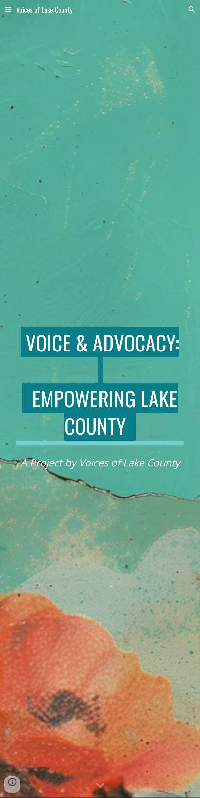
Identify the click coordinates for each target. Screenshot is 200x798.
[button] (8, 9)
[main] (100, 386)
